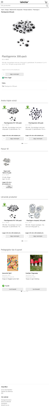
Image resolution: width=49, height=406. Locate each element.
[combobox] (24, 6)
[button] (22, 143)
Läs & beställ (12, 289)
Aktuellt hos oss (5, 405)
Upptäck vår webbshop (7, 391)
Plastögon (36, 9)
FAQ (2, 393)
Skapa (7, 9)
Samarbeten (4, 403)
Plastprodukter (28, 9)
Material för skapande (16, 9)
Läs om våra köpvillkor (6, 389)
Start (2, 9)
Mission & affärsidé (6, 401)
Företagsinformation (6, 400)
